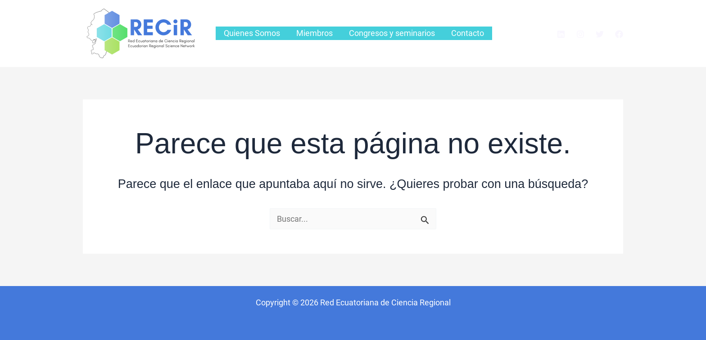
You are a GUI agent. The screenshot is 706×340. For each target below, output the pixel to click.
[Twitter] (600, 34)
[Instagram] (580, 34)
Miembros (314, 33)
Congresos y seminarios (392, 33)
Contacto (467, 33)
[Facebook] (619, 34)
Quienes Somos (252, 33)
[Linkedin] (561, 34)
